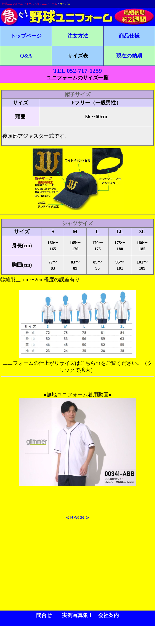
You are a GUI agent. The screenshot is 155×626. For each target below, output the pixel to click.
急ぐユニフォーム (46, 3)
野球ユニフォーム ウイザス (18, 3)
